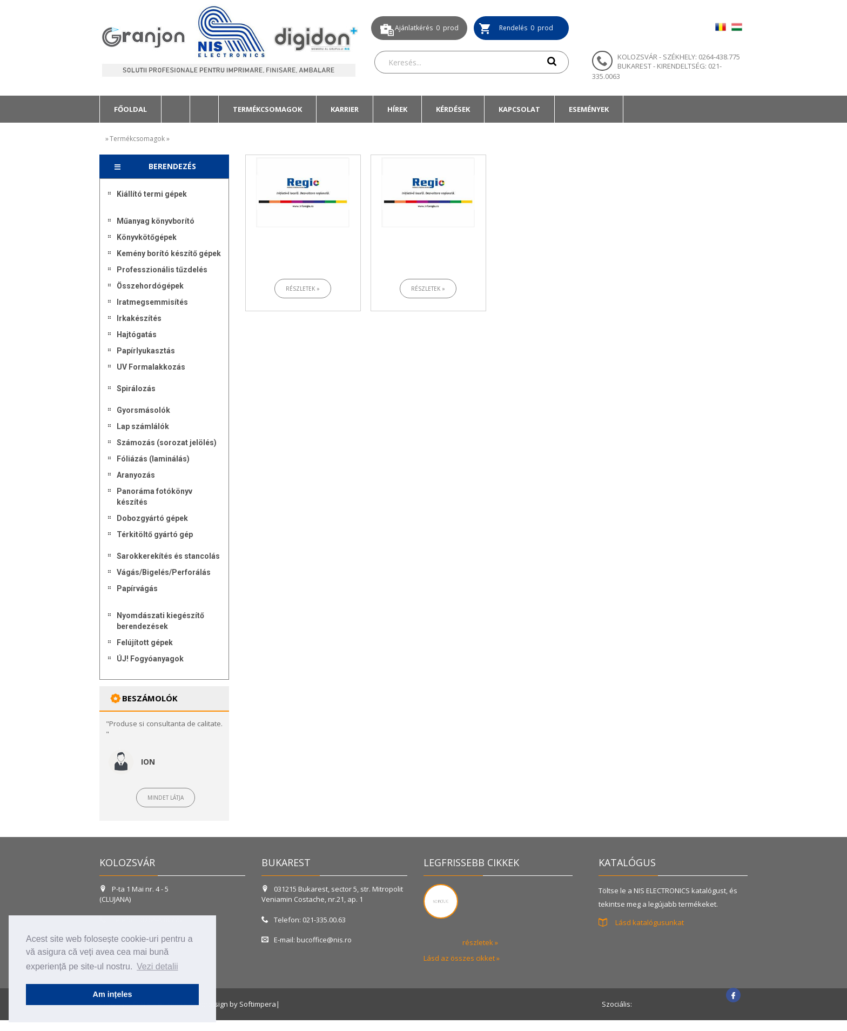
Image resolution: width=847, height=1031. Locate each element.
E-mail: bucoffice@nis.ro (306, 940)
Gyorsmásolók (143, 410)
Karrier (345, 109)
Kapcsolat (519, 109)
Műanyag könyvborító (155, 221)
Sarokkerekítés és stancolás (168, 556)
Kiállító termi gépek (152, 194)
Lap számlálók (143, 426)
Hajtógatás (137, 334)
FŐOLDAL (130, 109)
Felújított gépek (145, 642)
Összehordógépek (150, 286)
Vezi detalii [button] (157, 966)
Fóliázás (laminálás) (153, 458)
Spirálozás (136, 388)
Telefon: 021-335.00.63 (303, 920)
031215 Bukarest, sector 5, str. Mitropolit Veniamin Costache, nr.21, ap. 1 (332, 894)
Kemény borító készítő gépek (169, 253)
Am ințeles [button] (112, 994)
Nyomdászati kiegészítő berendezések (160, 621)
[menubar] (361, 109)
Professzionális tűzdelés (162, 269)
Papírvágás (137, 588)
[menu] (164, 429)
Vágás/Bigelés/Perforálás (164, 572)
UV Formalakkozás (151, 367)
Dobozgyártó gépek (152, 518)
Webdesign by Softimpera (233, 1004)
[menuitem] (130, 109)
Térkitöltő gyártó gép (155, 534)
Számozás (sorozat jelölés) (167, 442)
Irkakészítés (139, 318)
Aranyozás (136, 475)
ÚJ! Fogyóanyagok (150, 658)
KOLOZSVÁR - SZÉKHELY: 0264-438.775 (678, 57)
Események (589, 109)
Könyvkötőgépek (147, 237)
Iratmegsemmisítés (152, 302)
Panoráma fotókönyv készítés (154, 496)
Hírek (397, 109)
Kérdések (453, 109)
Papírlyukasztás (146, 350)
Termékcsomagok (267, 109)
